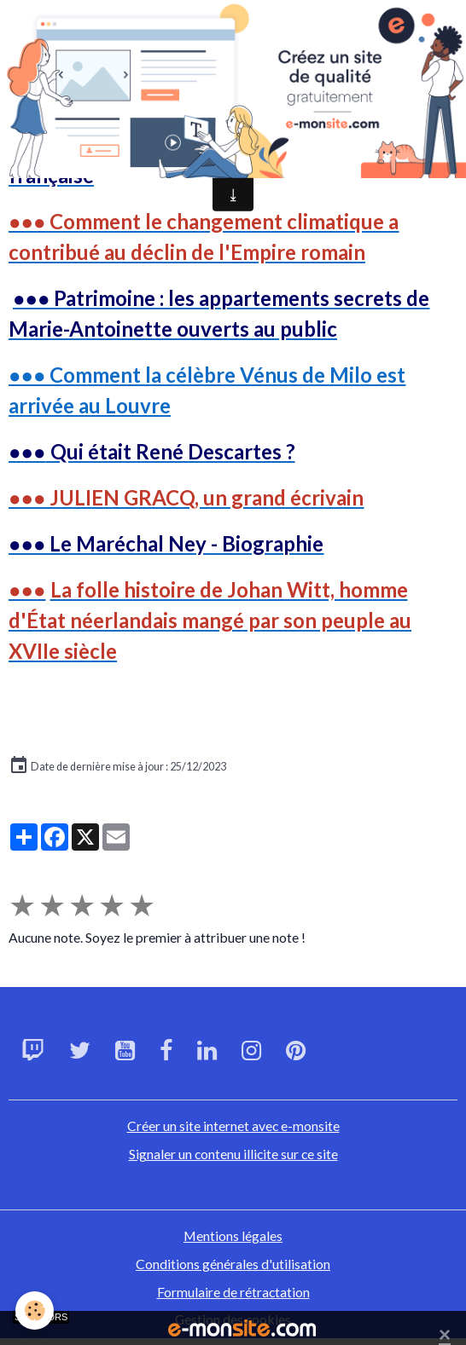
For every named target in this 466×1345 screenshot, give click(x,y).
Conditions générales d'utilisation (233, 1264)
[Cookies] (34, 1310)
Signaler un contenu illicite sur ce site (233, 1154)
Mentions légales (233, 1235)
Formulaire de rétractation (233, 1292)
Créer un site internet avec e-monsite (233, 1125)
